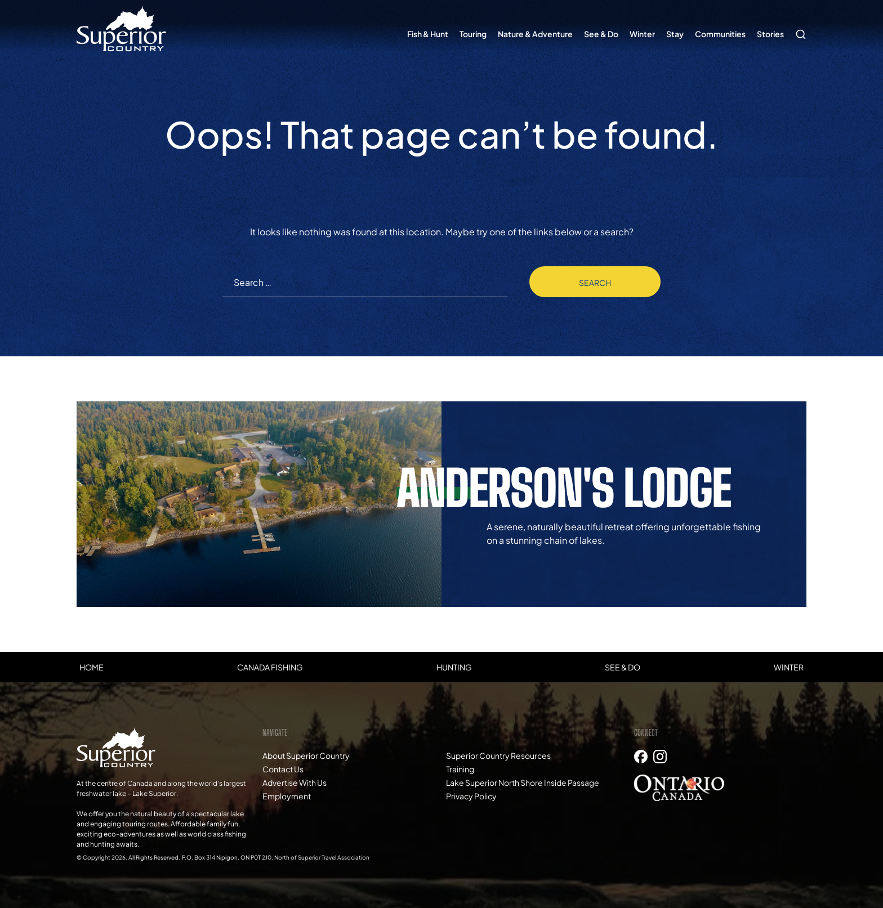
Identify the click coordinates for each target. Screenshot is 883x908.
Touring (473, 34)
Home (91, 667)
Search (798, 29)
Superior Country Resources (498, 755)
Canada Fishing (270, 667)
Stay (675, 34)
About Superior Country (306, 755)
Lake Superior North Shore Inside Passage (522, 782)
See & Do (601, 34)
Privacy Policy (471, 796)
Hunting (454, 667)
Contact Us (283, 769)
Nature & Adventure (535, 34)
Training (460, 769)
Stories (770, 34)
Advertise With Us (294, 782)
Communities (720, 34)
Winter (642, 34)
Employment (286, 796)
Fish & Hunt (427, 34)
